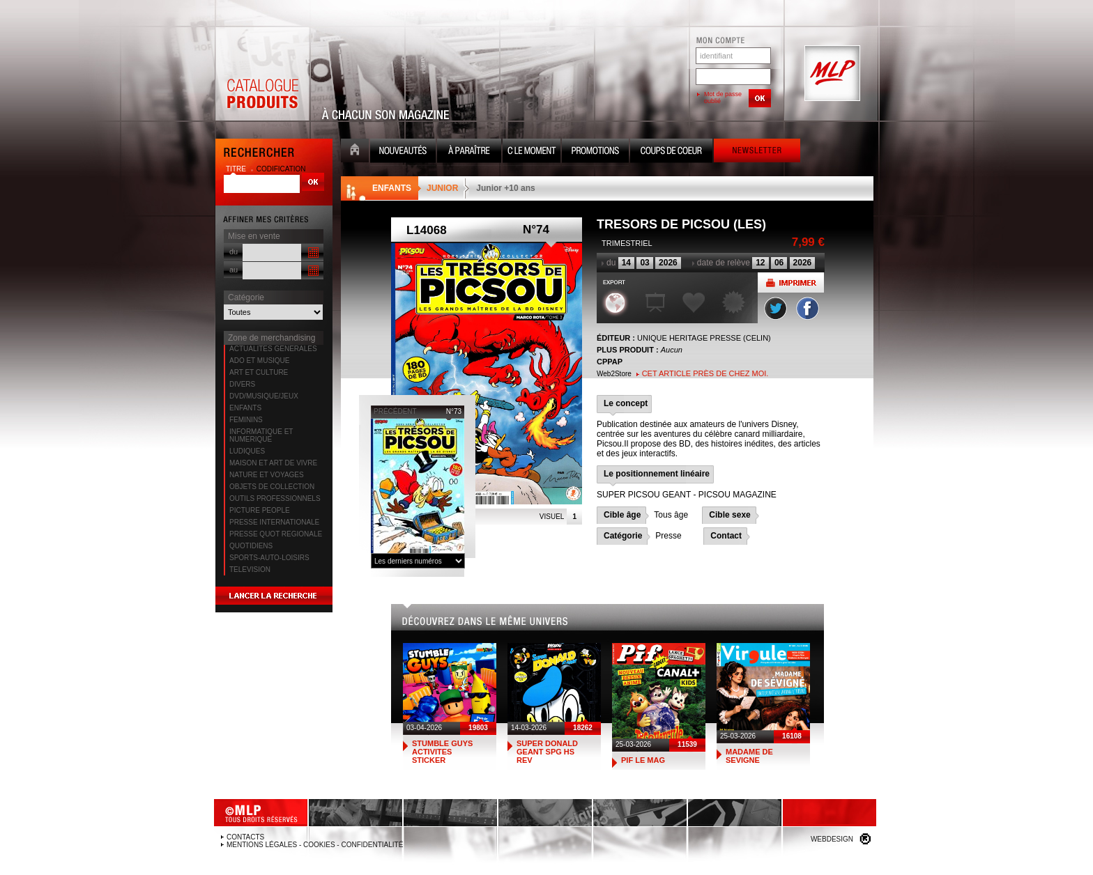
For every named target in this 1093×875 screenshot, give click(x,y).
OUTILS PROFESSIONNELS (275, 498)
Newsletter (757, 152)
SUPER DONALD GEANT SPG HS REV (547, 751)
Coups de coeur (671, 152)
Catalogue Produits (262, 74)
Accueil (355, 152)
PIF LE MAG (643, 760)
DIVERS (242, 384)
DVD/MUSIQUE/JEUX (263, 396)
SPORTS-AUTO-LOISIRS (269, 558)
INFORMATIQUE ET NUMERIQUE (261, 435)
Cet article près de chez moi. (705, 373)
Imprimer (791, 282)
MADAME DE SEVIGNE (749, 756)
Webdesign (832, 839)
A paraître (469, 152)
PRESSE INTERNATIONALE (274, 522)
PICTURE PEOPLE (259, 510)
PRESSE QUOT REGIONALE (275, 534)
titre (237, 169)
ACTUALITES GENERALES (273, 349)
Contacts (245, 837)
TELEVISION (249, 569)
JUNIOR (442, 188)
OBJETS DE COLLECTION (271, 486)
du (233, 251)
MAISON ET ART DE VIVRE (273, 463)
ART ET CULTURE (258, 372)
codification (281, 169)
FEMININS (246, 420)
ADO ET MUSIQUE (259, 360)
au (233, 269)
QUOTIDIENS (251, 546)
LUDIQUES (247, 451)
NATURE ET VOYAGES (266, 475)
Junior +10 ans (505, 188)
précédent (395, 411)
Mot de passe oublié (723, 97)
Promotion (595, 152)
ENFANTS (245, 408)
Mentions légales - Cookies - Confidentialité (315, 845)
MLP (831, 74)
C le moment (531, 152)
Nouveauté (403, 152)
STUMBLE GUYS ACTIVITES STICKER (442, 751)
